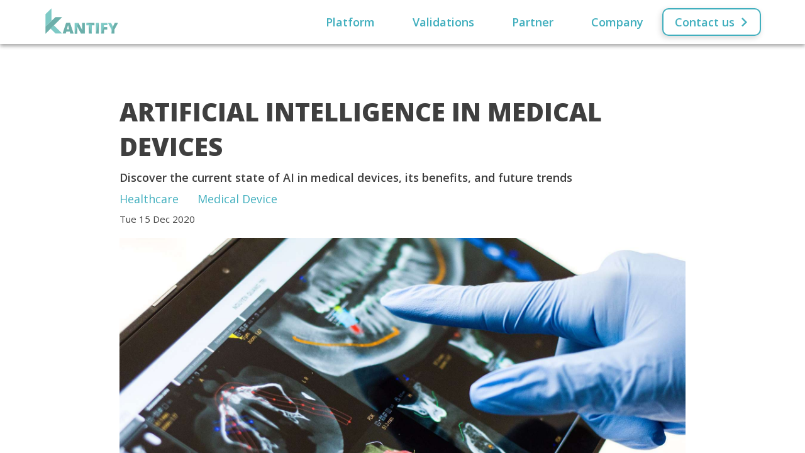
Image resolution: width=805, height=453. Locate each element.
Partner (532, 22)
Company (617, 22)
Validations (443, 22)
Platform (350, 22)
